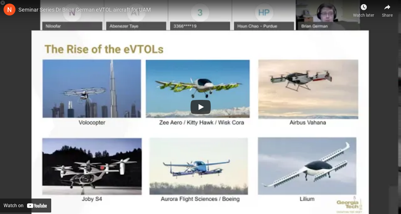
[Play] (201, 107)
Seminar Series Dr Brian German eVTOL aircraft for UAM (84, 10)
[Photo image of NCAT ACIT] (9, 9)
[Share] (387, 9)
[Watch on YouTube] (25, 206)
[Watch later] (363, 9)
